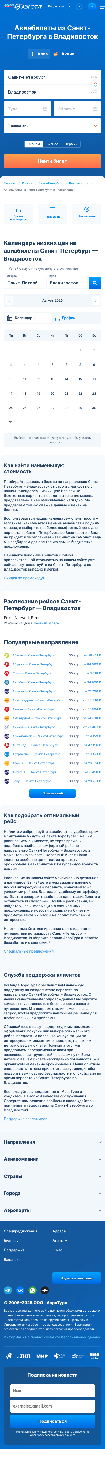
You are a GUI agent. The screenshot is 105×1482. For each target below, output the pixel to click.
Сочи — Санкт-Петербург (32, 673)
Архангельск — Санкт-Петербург (38, 736)
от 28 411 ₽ (92, 655)
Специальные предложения (29, 951)
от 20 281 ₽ (92, 781)
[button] (60, 6)
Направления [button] (52, 1142)
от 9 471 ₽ (93, 754)
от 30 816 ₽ (92, 700)
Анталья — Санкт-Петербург (34, 772)
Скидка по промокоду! (24, 578)
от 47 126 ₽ (92, 745)
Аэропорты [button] (52, 1210)
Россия (27, 183)
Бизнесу (11, 1240)
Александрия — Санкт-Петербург (38, 700)
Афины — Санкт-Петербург (33, 763)
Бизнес (52, 144)
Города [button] (52, 1193)
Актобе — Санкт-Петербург (34, 682)
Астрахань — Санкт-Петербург (36, 754)
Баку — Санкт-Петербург (32, 781)
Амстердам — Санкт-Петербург (37, 718)
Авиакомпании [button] (52, 1159)
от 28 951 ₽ (92, 763)
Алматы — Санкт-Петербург (34, 691)
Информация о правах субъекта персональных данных (52, 1337)
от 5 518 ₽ (93, 673)
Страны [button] (52, 1176)
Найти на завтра (46, 623)
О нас (57, 1250)
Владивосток (78, 183)
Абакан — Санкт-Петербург (34, 655)
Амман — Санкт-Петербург (33, 709)
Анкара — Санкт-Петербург (34, 727)
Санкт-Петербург (51, 183)
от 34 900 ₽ (92, 682)
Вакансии (12, 1259)
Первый (71, 144)
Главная (10, 183)
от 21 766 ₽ (92, 691)
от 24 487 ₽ (92, 727)
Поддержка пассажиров (25, 1119)
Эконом (34, 144)
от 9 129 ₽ (93, 736)
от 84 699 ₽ (92, 664)
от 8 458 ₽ (93, 772)
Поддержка (14, 1250)
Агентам (59, 1240)
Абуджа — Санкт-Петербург (34, 664)
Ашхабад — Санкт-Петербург (35, 745)
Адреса (59, 1231)
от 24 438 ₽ (92, 718)
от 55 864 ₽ (92, 709)
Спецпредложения (20, 1231)
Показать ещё (53, 793)
